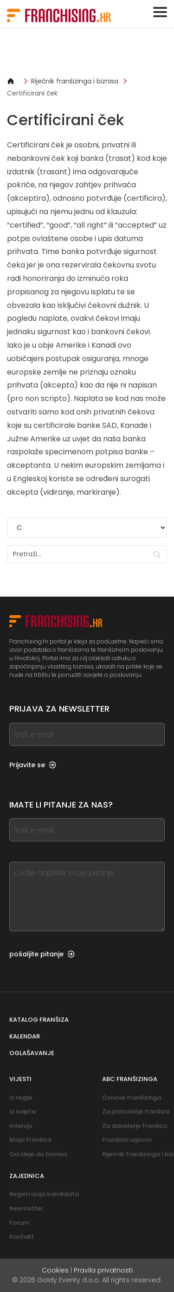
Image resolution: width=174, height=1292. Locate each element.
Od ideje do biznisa (38, 1154)
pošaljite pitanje (42, 954)
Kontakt (21, 1236)
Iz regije (20, 1097)
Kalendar (24, 1036)
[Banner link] (87, 52)
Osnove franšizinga (131, 1097)
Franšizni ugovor (127, 1139)
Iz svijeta (22, 1111)
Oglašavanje (31, 1053)
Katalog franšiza (39, 1019)
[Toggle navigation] (160, 12)
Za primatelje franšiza (135, 1111)
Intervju (20, 1125)
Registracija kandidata (44, 1194)
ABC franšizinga (129, 1079)
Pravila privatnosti (103, 1270)
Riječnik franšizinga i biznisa (74, 81)
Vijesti (20, 1079)
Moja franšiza (30, 1139)
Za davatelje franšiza (134, 1125)
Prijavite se (32, 765)
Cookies (55, 1270)
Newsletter (26, 1208)
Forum (19, 1222)
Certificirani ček (32, 93)
